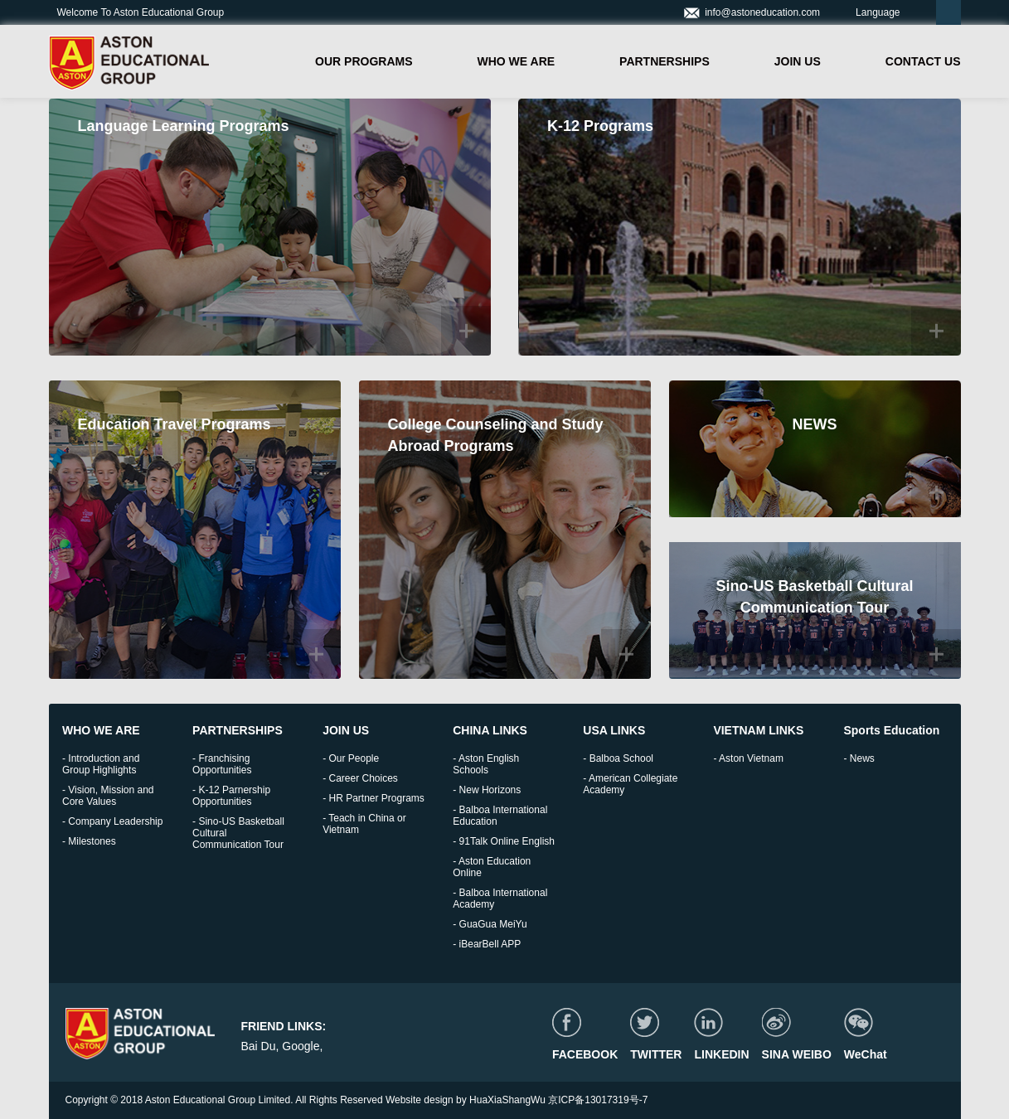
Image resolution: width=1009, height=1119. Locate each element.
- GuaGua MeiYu (489, 924)
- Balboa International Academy (500, 898)
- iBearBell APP (487, 944)
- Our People (351, 758)
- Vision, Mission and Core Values (108, 795)
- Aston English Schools (486, 764)
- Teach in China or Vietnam (364, 824)
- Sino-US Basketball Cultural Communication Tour (238, 833)
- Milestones (89, 841)
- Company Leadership (112, 821)
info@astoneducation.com (751, 12)
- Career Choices (360, 778)
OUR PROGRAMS (363, 61)
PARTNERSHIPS (664, 61)
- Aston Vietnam (748, 758)
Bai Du (257, 1046)
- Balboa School (618, 758)
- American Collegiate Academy (630, 784)
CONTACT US (923, 61)
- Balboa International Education (500, 815)
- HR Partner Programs (373, 798)
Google (300, 1046)
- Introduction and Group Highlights (100, 764)
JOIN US (797, 61)
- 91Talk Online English (504, 841)
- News (858, 758)
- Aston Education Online (492, 867)
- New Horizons (487, 790)
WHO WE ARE (516, 61)
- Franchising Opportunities (221, 764)
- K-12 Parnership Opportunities (231, 795)
